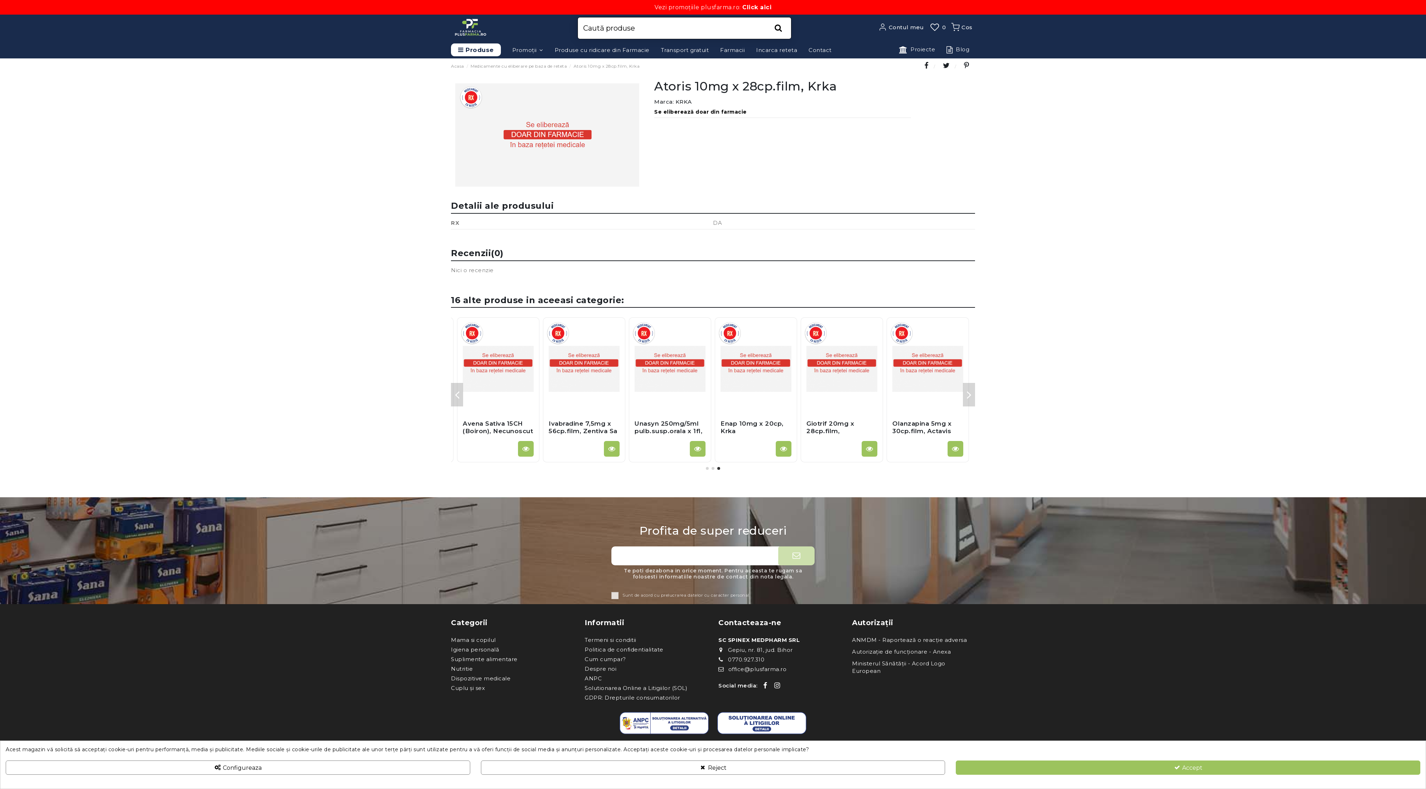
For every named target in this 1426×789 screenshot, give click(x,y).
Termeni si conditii (610, 640)
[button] (528, 50)
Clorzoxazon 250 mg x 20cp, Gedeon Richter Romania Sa (754, 431)
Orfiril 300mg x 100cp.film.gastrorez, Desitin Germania (927, 431)
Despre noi (600, 668)
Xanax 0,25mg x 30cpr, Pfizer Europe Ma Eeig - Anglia (583, 431)
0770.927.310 (746, 659)
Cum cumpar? (605, 659)
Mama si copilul (473, 640)
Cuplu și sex (468, 688)
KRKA (684, 101)
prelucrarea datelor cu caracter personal (705, 595)
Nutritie (462, 668)
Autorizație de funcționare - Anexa (901, 651)
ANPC (593, 678)
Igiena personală (475, 649)
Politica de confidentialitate (624, 649)
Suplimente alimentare (484, 659)
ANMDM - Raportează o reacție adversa (909, 640)
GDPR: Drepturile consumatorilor (632, 697)
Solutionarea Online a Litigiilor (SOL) (636, 688)
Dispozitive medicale (481, 678)
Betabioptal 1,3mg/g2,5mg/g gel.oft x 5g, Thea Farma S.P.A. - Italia (496, 434)
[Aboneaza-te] (796, 555)
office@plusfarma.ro (757, 669)
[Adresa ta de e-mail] (694, 555)
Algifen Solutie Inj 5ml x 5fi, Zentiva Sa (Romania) (839, 431)
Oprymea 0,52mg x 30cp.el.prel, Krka (666, 427)
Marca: (664, 101)
